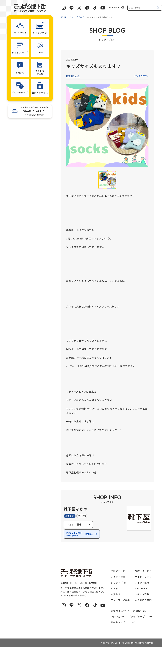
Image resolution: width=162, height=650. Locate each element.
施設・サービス (143, 570)
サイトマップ (118, 622)
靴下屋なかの (73, 76)
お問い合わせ (118, 616)
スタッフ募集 (142, 594)
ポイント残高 (142, 582)
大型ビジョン (140, 610)
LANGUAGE (114, 7)
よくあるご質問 (143, 600)
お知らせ (115, 594)
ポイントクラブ (143, 576)
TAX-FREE (141, 588)
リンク (132, 622)
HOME (64, 17)
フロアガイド (118, 570)
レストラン (117, 588)
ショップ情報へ (75, 524)
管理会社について (120, 610)
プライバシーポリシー (140, 616)
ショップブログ (77, 17)
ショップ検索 (118, 576)
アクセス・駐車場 (120, 600)
